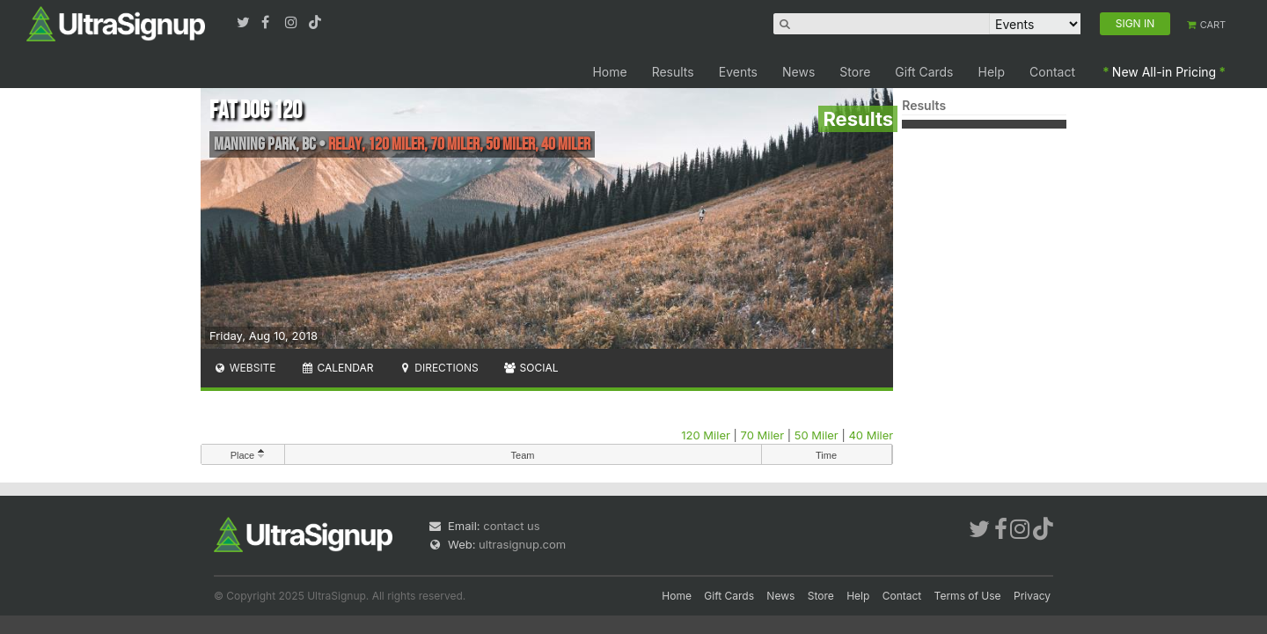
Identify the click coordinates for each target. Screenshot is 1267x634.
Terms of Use (967, 595)
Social (531, 367)
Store (854, 71)
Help (992, 71)
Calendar (337, 367)
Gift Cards (924, 71)
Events (738, 71)
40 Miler (870, 435)
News (798, 71)
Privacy (1032, 595)
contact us (511, 526)
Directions (438, 367)
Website (244, 367)
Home (609, 71)
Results (673, 71)
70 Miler (763, 435)
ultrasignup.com (522, 544)
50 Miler (817, 435)
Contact (1052, 71)
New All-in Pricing (1164, 71)
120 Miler (705, 435)
